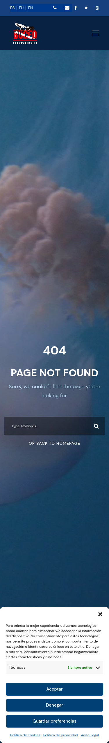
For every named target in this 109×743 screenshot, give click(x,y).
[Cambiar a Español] (14, 8)
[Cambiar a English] (30, 8)
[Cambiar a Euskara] (23, 8)
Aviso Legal (90, 735)
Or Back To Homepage (54, 443)
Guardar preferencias (54, 721)
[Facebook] (75, 8)
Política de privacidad (60, 735)
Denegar (54, 705)
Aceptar (54, 689)
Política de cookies (25, 735)
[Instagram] (97, 8)
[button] (100, 614)
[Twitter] (86, 8)
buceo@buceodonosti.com (67, 8)
